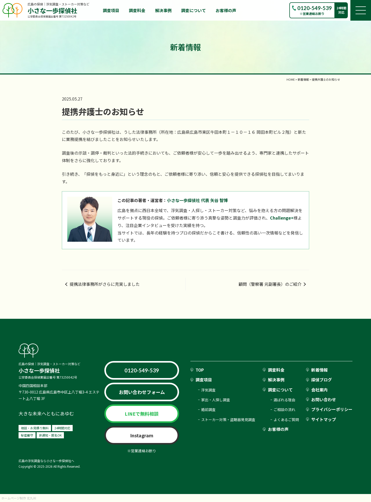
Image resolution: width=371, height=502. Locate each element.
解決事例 (163, 10)
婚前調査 (208, 409)
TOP (200, 370)
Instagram (141, 435)
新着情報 (319, 370)
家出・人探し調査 (215, 399)
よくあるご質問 (286, 419)
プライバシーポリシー (331, 409)
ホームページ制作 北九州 (18, 498)
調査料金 (137, 10)
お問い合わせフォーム (142, 392)
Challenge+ (281, 218)
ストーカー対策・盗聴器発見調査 (228, 419)
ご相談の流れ (284, 409)
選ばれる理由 (284, 399)
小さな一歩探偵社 (52, 10)
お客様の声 (226, 10)
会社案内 (319, 390)
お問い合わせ (323, 399)
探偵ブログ (321, 379)
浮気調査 (208, 389)
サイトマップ (323, 419)
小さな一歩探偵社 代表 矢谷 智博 (197, 200)
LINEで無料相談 (142, 413)
